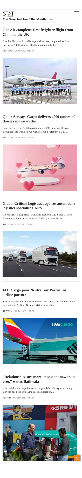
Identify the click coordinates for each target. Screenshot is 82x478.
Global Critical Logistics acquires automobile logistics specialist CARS (39, 205)
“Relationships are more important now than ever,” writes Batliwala (39, 379)
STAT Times (8, 51)
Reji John (7, 398)
